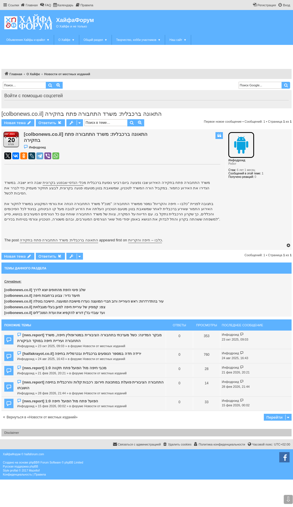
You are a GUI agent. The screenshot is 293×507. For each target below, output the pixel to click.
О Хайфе (66, 40)
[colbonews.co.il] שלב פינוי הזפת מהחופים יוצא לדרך (45, 290)
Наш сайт (177, 40)
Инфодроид (236, 160)
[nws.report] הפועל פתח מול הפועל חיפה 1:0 (60, 401)
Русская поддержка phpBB (20, 466)
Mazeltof (34, 470)
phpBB (33, 462)
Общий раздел (95, 40)
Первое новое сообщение (223, 121)
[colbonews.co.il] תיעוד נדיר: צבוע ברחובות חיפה (42, 296)
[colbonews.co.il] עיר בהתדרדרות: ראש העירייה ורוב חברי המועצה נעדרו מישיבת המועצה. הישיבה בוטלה (84, 301)
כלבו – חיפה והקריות (145, 240)
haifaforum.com (34, 454)
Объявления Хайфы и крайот (28, 40)
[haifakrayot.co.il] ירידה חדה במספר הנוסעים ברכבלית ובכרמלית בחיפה (81, 353)
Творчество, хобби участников (138, 40)
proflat (14, 470)
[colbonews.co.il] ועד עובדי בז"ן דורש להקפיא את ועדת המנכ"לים (54, 313)
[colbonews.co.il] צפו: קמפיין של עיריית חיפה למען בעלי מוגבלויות (54, 307)
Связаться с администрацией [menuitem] (137, 444)
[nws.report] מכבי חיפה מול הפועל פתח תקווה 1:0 (64, 368)
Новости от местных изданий (104, 346)
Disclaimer (11, 432)
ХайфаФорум (75, 20)
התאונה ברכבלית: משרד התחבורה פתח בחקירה (59, 240)
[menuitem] (29, 5)
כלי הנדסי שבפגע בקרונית (63, 182)
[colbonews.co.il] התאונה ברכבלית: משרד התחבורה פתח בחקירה (81, 114)
